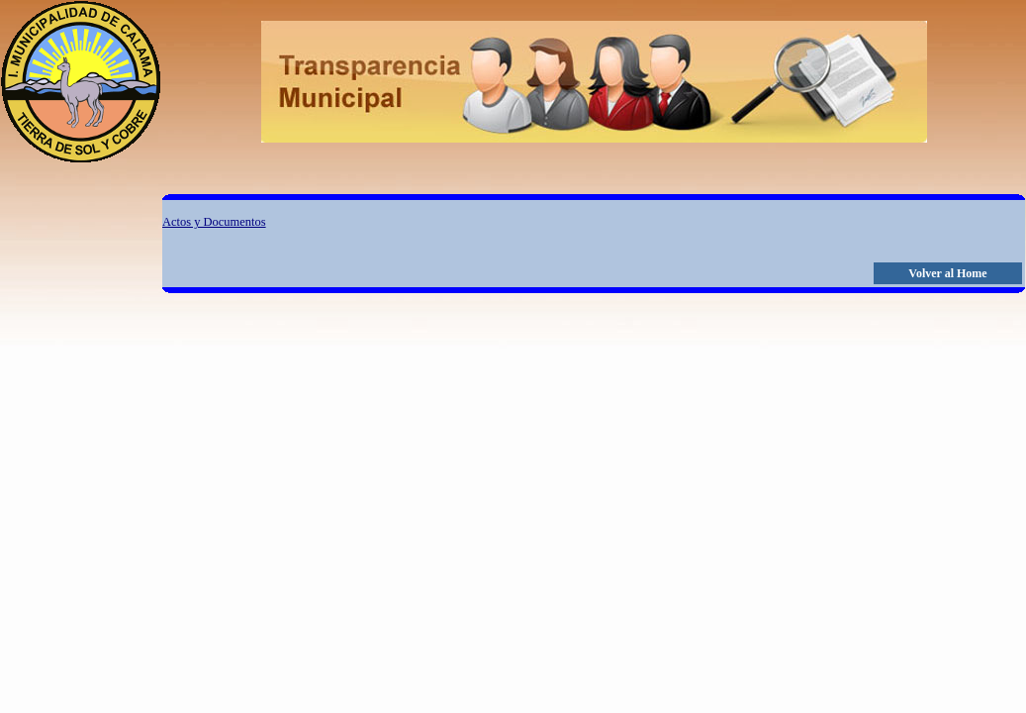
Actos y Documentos (214, 222)
